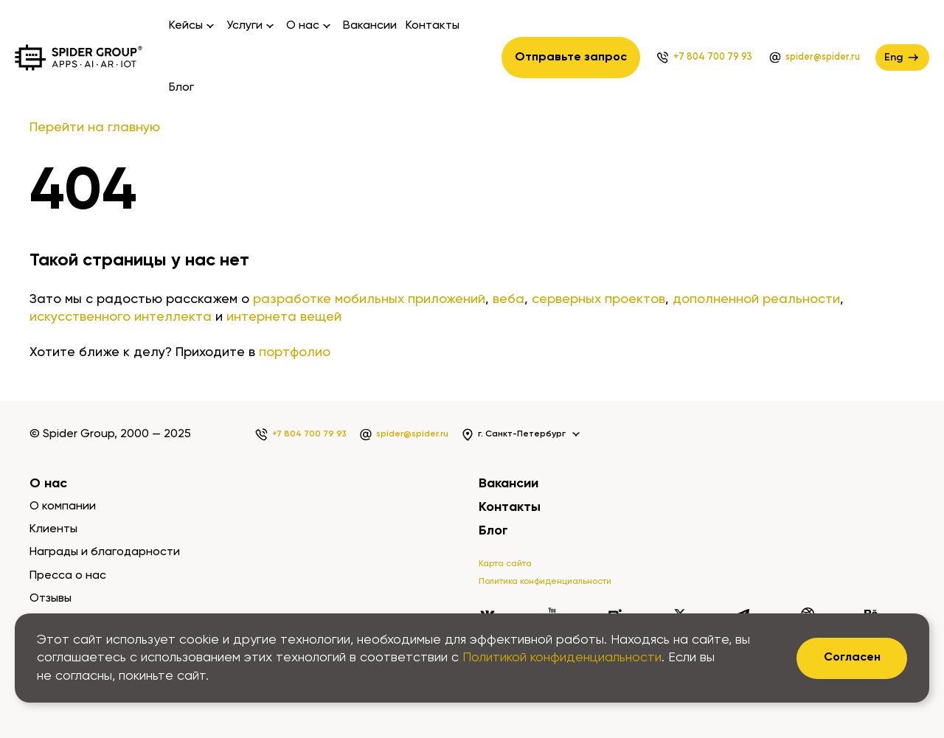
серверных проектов (598, 299)
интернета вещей (283, 317)
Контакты (432, 26)
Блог (181, 88)
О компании (63, 506)
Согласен (852, 658)
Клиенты (53, 529)
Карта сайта (505, 564)
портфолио (294, 352)
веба (508, 299)
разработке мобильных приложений (369, 299)
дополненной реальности (756, 299)
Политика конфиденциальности (545, 581)
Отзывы (51, 599)
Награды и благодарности (105, 552)
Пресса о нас (68, 576)
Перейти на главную (95, 127)
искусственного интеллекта (121, 317)
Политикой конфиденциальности (562, 657)
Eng (902, 57)
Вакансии (370, 26)
